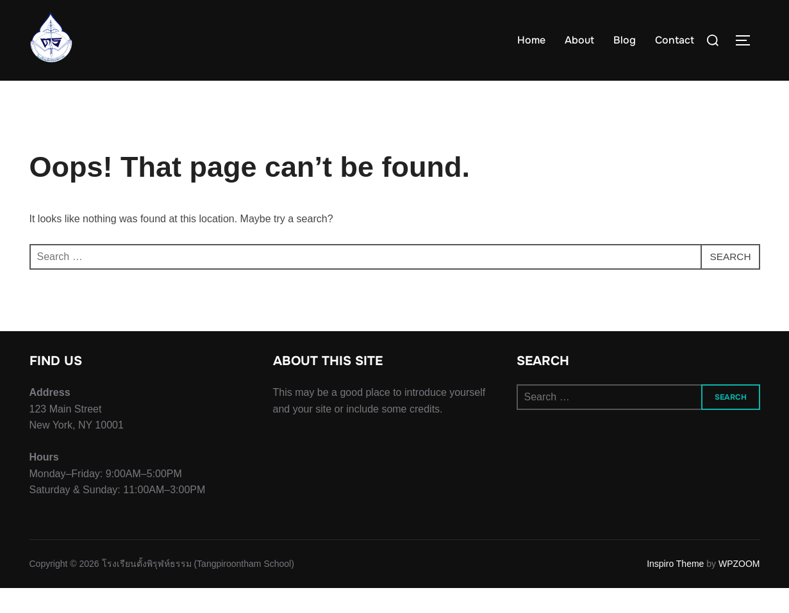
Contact (674, 40)
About (579, 40)
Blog (624, 40)
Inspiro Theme (675, 589)
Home (531, 40)
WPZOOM (739, 589)
